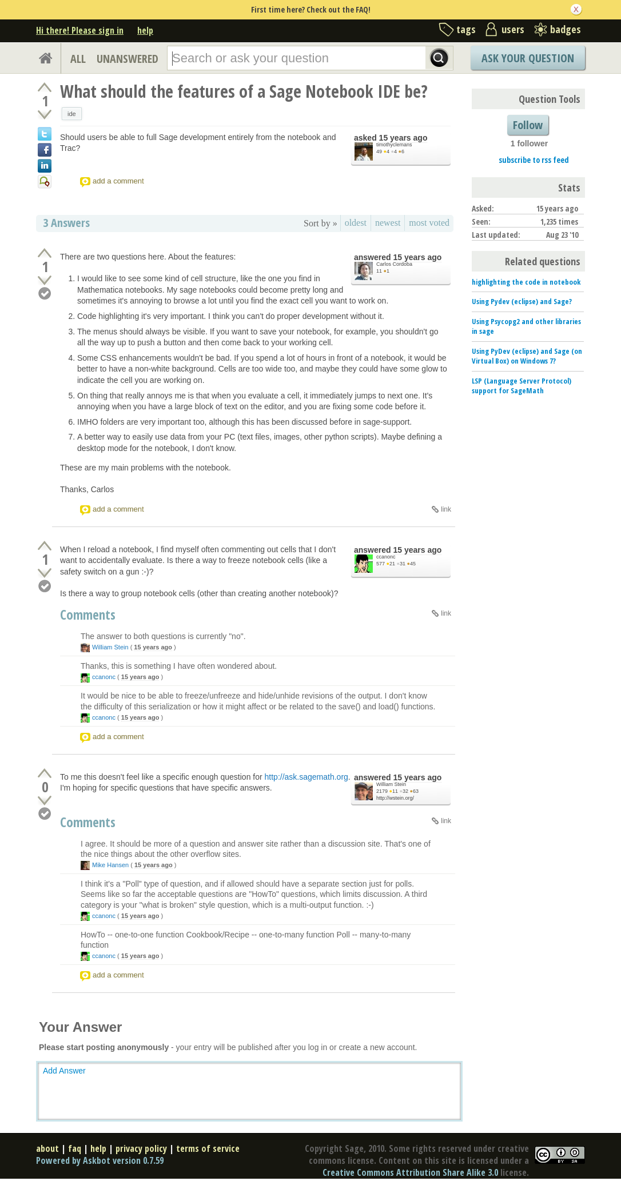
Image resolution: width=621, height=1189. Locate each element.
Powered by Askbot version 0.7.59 (100, 1160)
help (145, 30)
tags (466, 29)
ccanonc (386, 557)
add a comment (118, 181)
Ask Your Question (527, 58)
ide (71, 113)
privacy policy (141, 1148)
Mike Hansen (110, 864)
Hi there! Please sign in (80, 30)
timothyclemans (394, 144)
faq (74, 1148)
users (512, 29)
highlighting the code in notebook (526, 282)
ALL (78, 58)
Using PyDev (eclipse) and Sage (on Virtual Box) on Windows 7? (527, 356)
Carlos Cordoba (394, 264)
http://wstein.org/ (395, 798)
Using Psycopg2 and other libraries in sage (526, 326)
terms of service (208, 1148)
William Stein (110, 647)
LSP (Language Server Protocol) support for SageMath (521, 386)
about (47, 1148)
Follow (528, 125)
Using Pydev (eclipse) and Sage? (522, 301)
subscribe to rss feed (534, 159)
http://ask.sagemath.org (306, 776)
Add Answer (64, 1070)
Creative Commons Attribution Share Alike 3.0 (410, 1172)
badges (565, 29)
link (446, 509)
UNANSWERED (127, 58)
